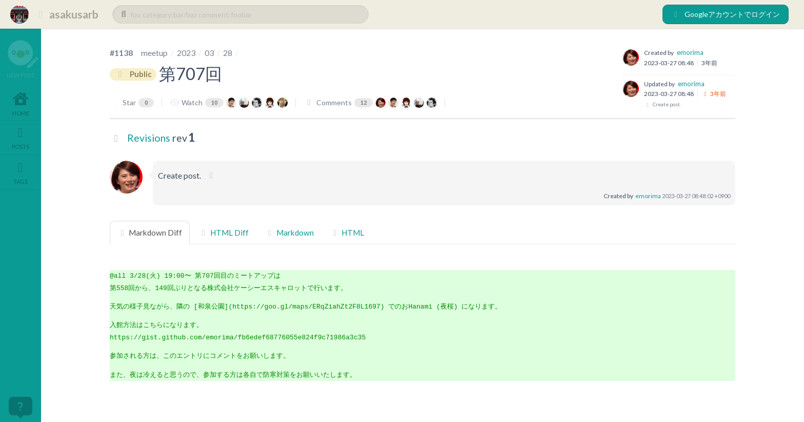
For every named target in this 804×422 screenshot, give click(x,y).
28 (227, 52)
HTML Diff (223, 232)
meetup (154, 52)
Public (133, 75)
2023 (186, 52)
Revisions (148, 138)
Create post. (662, 104)
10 (214, 102)
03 (209, 52)
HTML (347, 232)
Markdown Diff (149, 232)
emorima (690, 52)
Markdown (289, 232)
